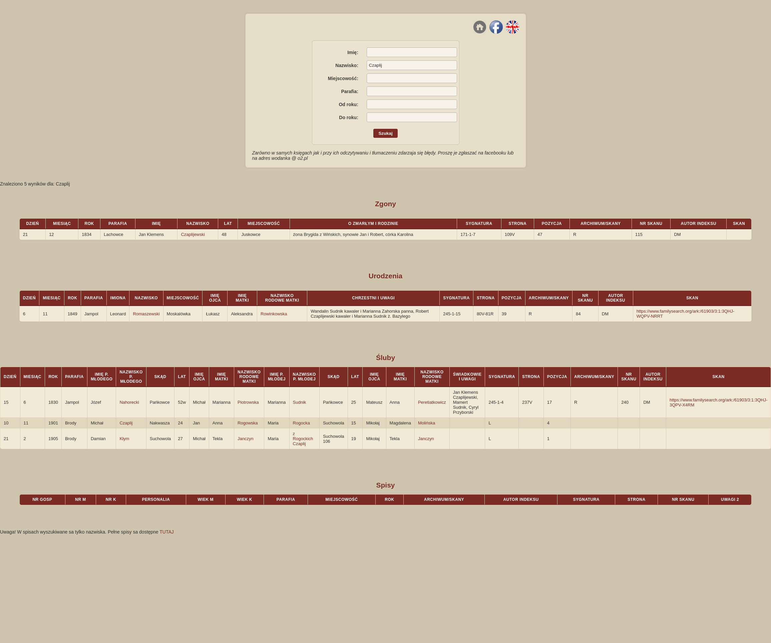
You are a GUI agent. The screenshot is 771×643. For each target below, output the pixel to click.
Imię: (352, 52)
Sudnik (299, 402)
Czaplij (125, 422)
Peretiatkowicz (432, 402)
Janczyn (246, 438)
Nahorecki (129, 402)
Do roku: (348, 117)
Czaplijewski (193, 234)
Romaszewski (146, 313)
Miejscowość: (343, 78)
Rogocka (301, 422)
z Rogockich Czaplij (303, 438)
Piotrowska (248, 402)
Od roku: (348, 104)
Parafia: (349, 91)
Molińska (426, 422)
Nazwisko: (346, 65)
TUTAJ (166, 532)
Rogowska (248, 422)
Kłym (124, 438)
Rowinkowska (274, 313)
